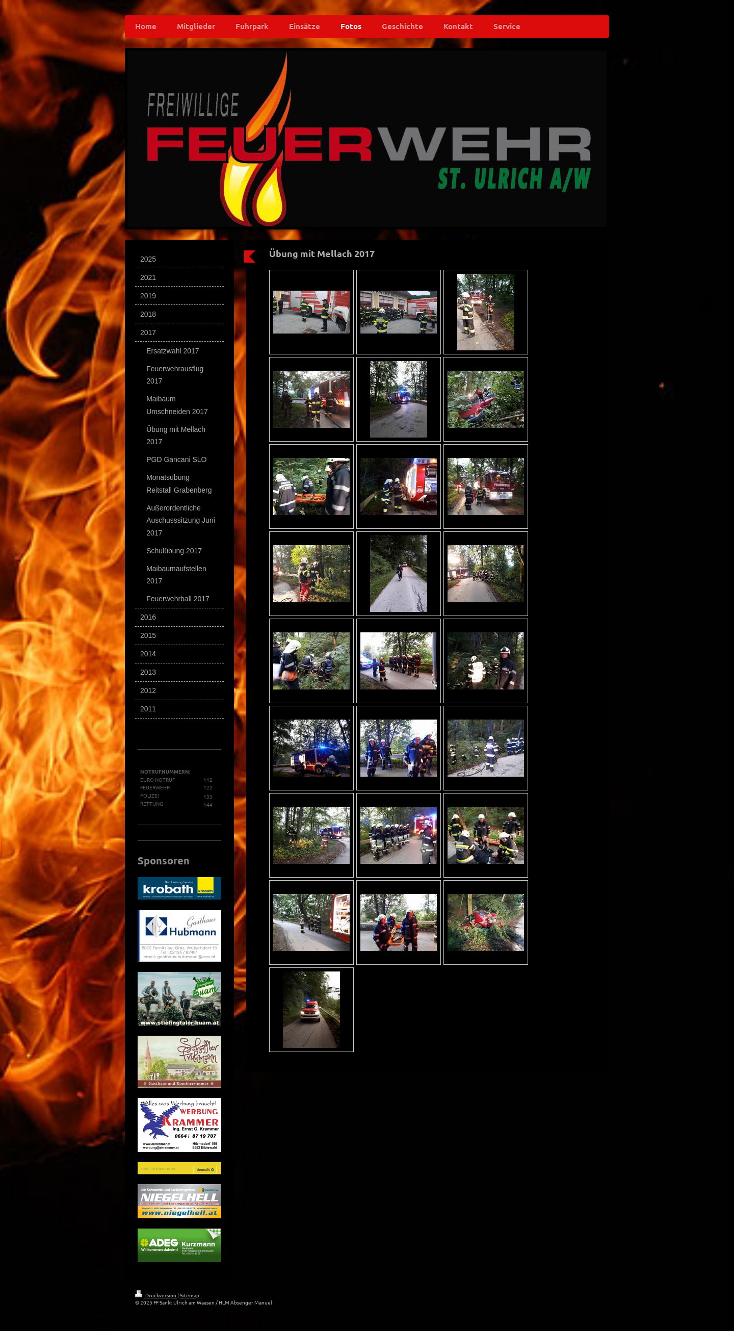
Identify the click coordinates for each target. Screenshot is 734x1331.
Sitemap (189, 1295)
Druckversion (156, 1295)
